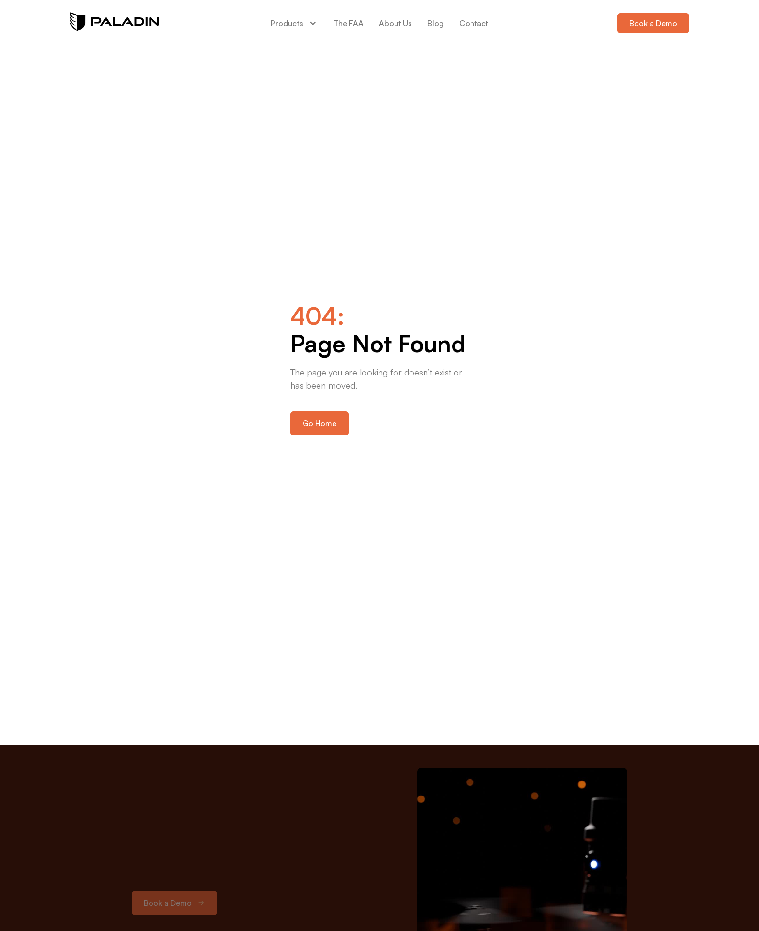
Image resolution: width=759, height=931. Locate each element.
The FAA (349, 23)
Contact (473, 23)
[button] (294, 23)
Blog (435, 23)
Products (287, 23)
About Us (395, 23)
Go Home (319, 423)
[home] (114, 23)
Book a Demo (653, 23)
